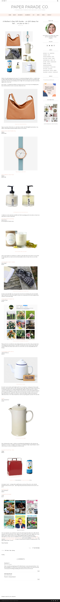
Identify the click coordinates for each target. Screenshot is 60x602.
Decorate (45, 53)
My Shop (48, 63)
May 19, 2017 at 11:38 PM (7, 564)
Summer (44, 63)
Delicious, (12, 537)
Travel (53, 58)
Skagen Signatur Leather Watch (21, 171)
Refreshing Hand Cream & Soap (8, 218)
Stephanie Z (6, 563)
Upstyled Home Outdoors (10, 539)
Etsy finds (50, 68)
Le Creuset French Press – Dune (8, 449)
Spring (13, 550)
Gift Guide (7, 550)
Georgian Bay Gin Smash (25, 480)
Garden (55, 70)
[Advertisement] (46, 130)
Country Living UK (18, 537)
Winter (49, 58)
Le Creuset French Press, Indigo (21, 438)
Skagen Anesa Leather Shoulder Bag (20, 124)
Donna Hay (8, 537)
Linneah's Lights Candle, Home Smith (20, 251)
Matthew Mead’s (34, 537)
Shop (10, 550)
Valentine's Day (46, 70)
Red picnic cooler (12, 480)
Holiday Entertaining (47, 65)
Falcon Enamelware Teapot (20, 384)
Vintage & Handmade (47, 56)
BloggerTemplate (15, 600)
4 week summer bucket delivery (8, 351)
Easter (51, 70)
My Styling (45, 58)
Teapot (3, 398)
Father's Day (55, 72)
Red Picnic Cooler (5, 489)
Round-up (50, 72)
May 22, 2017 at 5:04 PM (8, 575)
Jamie (37, 536)
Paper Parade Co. (30, 7)
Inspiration (52, 53)
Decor (53, 56)
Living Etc (3, 537)
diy (48, 53)
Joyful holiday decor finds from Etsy (51, 123)
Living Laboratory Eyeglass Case (8, 298)
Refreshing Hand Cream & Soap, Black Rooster (21, 212)
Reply (38, 579)
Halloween (45, 72)
